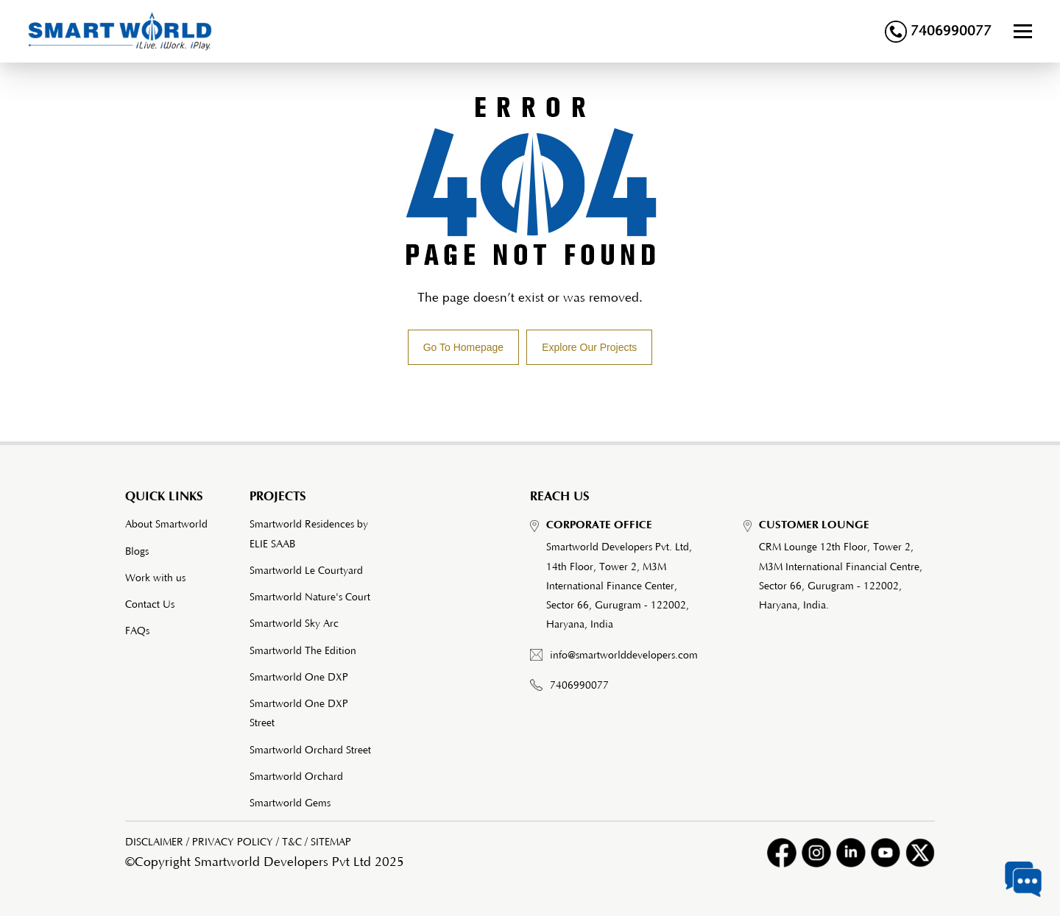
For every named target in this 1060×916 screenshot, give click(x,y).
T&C (292, 842)
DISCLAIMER (154, 842)
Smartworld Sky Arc (294, 624)
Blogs (137, 552)
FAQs (137, 631)
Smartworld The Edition (303, 651)
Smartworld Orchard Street (310, 750)
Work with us (155, 578)
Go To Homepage (463, 347)
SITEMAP (331, 842)
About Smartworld (166, 524)
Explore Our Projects (589, 347)
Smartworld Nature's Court (310, 597)
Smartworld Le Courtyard (306, 571)
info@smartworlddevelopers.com (624, 655)
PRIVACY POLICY (232, 842)
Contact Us (149, 605)
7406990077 (938, 32)
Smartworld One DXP (299, 678)
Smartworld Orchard (296, 777)
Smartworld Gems (290, 803)
